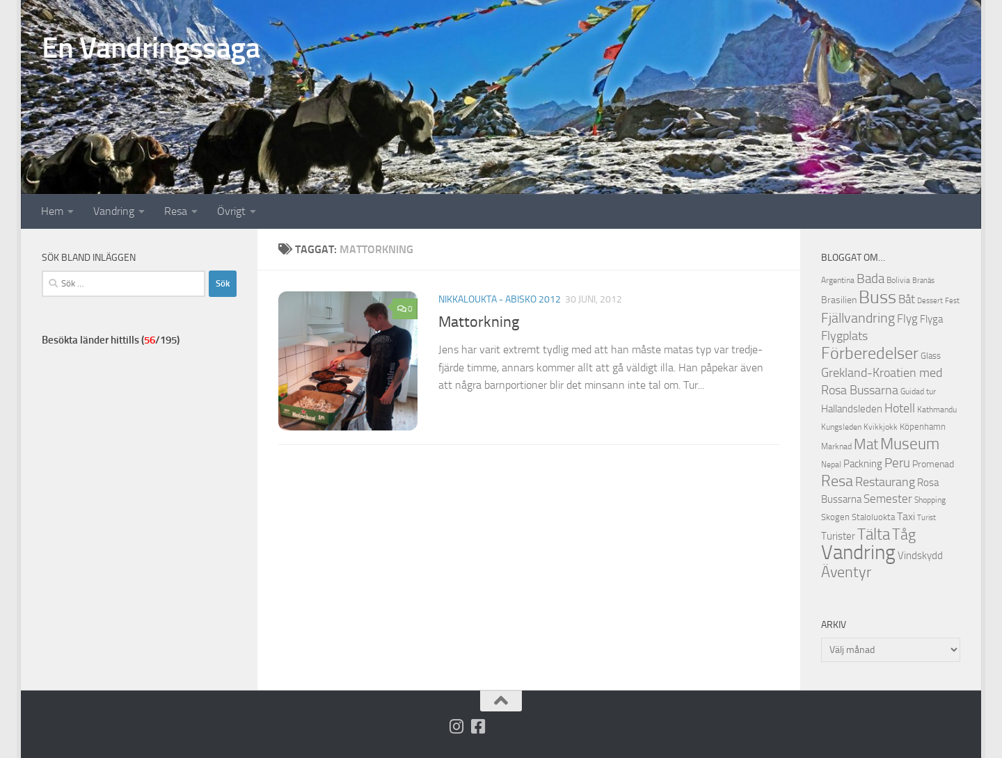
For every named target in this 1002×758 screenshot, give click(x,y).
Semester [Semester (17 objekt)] (888, 499)
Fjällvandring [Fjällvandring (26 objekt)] (858, 317)
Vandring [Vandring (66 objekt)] (858, 552)
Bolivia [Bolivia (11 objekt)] (898, 280)
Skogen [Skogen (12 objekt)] (835, 517)
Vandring (113, 211)
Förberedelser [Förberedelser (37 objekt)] (869, 353)
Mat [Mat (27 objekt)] (866, 444)
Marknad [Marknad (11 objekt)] (836, 446)
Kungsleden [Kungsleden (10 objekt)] (841, 427)
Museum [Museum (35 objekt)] (909, 443)
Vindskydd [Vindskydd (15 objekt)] (920, 555)
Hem (52, 211)
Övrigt (231, 211)
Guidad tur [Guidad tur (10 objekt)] (918, 391)
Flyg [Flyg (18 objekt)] (907, 318)
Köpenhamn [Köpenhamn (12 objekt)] (923, 426)
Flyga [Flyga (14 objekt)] (931, 319)
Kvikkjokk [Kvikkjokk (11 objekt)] (881, 426)
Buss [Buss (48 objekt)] (877, 297)
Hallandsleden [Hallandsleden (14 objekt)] (851, 409)
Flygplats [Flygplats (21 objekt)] (844, 336)
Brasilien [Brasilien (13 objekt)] (839, 300)
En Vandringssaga (151, 48)
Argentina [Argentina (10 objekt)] (837, 280)
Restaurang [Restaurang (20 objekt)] (885, 482)
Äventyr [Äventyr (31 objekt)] (846, 572)
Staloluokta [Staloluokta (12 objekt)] (873, 517)
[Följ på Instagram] (457, 726)
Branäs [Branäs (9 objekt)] (923, 280)
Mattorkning (478, 322)
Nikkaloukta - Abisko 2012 (499, 299)
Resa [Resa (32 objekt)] (837, 480)
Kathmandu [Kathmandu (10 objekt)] (937, 409)
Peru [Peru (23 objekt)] (897, 463)
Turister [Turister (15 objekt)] (838, 536)
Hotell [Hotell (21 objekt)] (899, 408)
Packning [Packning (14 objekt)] (862, 464)
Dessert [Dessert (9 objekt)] (930, 300)
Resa (175, 211)
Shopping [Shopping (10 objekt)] (930, 500)
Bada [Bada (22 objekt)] (870, 279)
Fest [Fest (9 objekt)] (952, 300)
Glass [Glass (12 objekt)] (931, 355)
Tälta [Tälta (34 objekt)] (873, 534)
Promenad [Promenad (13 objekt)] (933, 464)
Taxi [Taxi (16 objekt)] (906, 516)
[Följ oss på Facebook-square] (478, 726)
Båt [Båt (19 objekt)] (906, 299)
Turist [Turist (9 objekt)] (926, 517)
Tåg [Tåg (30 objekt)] (904, 535)
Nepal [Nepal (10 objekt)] (831, 464)
